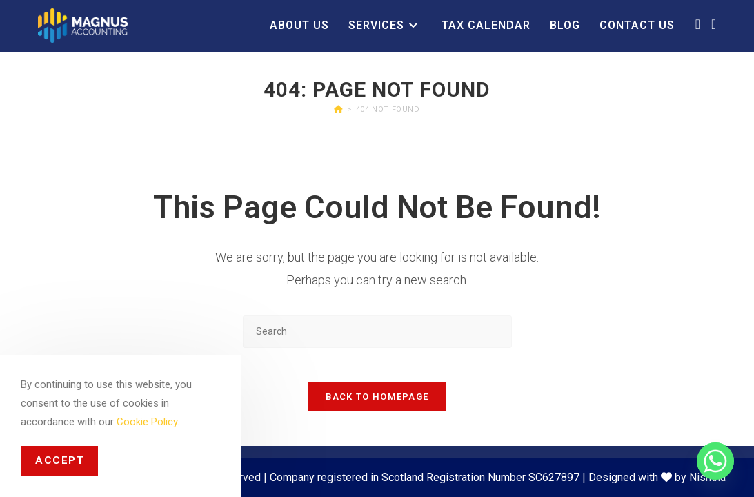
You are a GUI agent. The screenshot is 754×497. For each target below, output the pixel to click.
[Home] (338, 109)
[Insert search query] (377, 331)
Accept (59, 460)
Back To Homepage (377, 404)
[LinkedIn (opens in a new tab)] (714, 24)
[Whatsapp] (715, 461)
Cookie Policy (147, 422)
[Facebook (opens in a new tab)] (698, 24)
